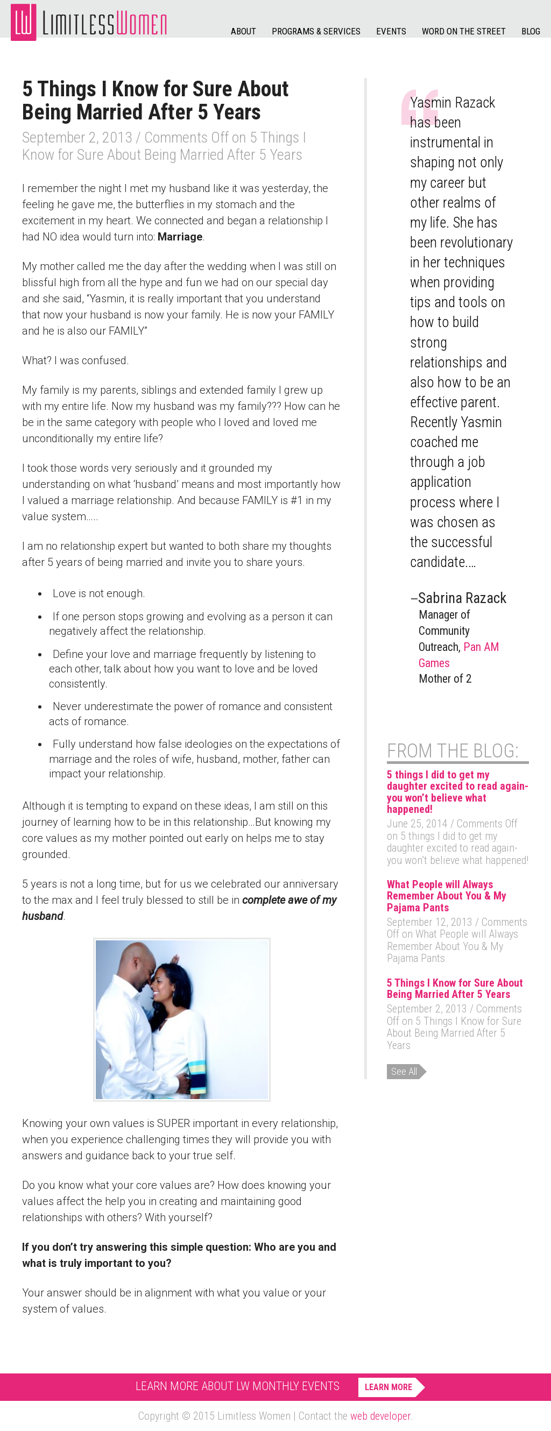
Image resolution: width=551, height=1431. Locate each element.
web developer (380, 1415)
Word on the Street (464, 31)
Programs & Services (316, 31)
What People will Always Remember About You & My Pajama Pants (446, 896)
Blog (530, 31)
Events (391, 31)
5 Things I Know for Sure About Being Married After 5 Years (455, 988)
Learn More (388, 1387)
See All (404, 1071)
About (243, 31)
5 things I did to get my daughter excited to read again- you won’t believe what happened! (457, 792)
